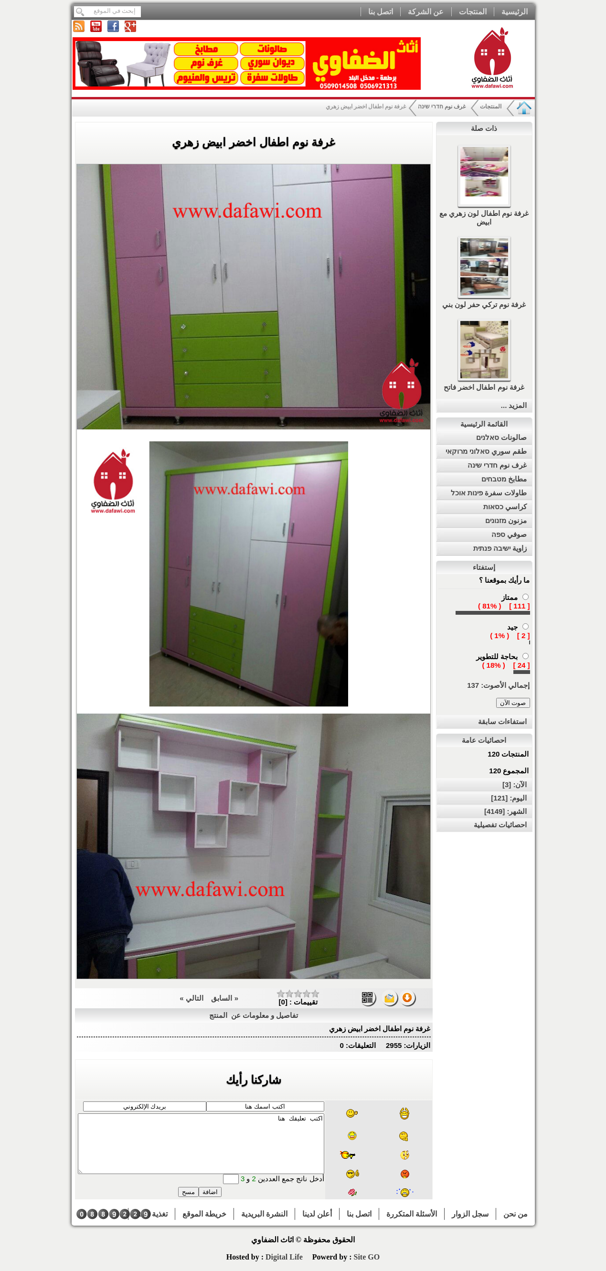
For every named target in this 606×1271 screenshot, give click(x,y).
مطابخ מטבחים (504, 479)
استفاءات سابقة (502, 721)
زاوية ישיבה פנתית (500, 548)
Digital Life (285, 1257)
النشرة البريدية (264, 1214)
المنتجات (473, 12)
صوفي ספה (509, 534)
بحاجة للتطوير (497, 656)
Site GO (366, 1257)
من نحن (515, 1214)
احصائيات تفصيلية (500, 825)
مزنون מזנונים (506, 520)
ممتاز (509, 597)
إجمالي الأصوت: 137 (498, 685)
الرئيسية (514, 12)
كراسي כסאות (505, 506)
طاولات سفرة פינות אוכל (489, 493)
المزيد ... (514, 405)
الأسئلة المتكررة (411, 1214)
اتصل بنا (380, 12)
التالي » (191, 998)
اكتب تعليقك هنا (201, 1143)
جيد (512, 627)
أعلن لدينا (317, 1214)
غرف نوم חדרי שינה (442, 106)
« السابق (223, 998)
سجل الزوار (470, 1214)
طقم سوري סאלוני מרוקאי (486, 451)
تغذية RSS (151, 1214)
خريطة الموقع (204, 1214)
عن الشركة (426, 12)
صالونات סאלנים (501, 437)
